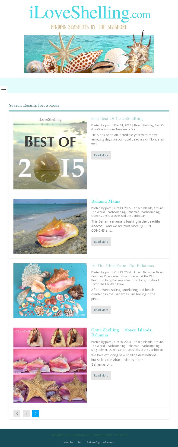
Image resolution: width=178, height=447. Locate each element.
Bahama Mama (106, 201)
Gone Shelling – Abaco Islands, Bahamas (122, 332)
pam (108, 125)
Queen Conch (100, 216)
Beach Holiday (143, 125)
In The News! (108, 442)
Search (80, 442)
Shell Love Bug (93, 442)
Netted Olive (115, 284)
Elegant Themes (80, 435)
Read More (101, 155)
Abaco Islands (143, 208)
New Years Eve (125, 129)
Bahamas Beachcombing (143, 212)
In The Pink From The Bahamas (122, 265)
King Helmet (99, 350)
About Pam (69, 442)
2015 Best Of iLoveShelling (117, 118)
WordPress (120, 435)
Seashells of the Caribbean (128, 216)
